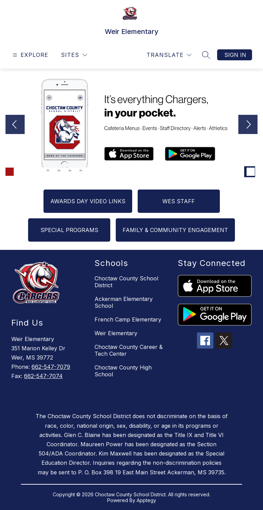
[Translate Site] (169, 55)
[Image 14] (152, 172)
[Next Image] (248, 125)
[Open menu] (29, 55)
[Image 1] (9, 172)
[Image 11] (119, 172)
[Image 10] (108, 172)
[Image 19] (207, 172)
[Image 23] (251, 172)
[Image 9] (97, 172)
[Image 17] (185, 172)
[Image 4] (42, 172)
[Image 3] (31, 172)
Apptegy (146, 500)
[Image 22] (240, 172)
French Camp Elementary (128, 319)
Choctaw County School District (126, 282)
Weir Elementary (116, 333)
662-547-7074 (43, 376)
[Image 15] (163, 172)
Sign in (235, 54)
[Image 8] (86, 172)
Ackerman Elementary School (124, 302)
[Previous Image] (15, 125)
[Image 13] (141, 172)
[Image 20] (218, 172)
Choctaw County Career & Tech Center (129, 350)
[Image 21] (229, 172)
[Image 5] (53, 172)
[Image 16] (174, 172)
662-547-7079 (51, 366)
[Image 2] (20, 172)
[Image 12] (130, 172)
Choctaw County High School (123, 371)
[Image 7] (75, 172)
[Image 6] (64, 172)
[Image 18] (196, 172)
